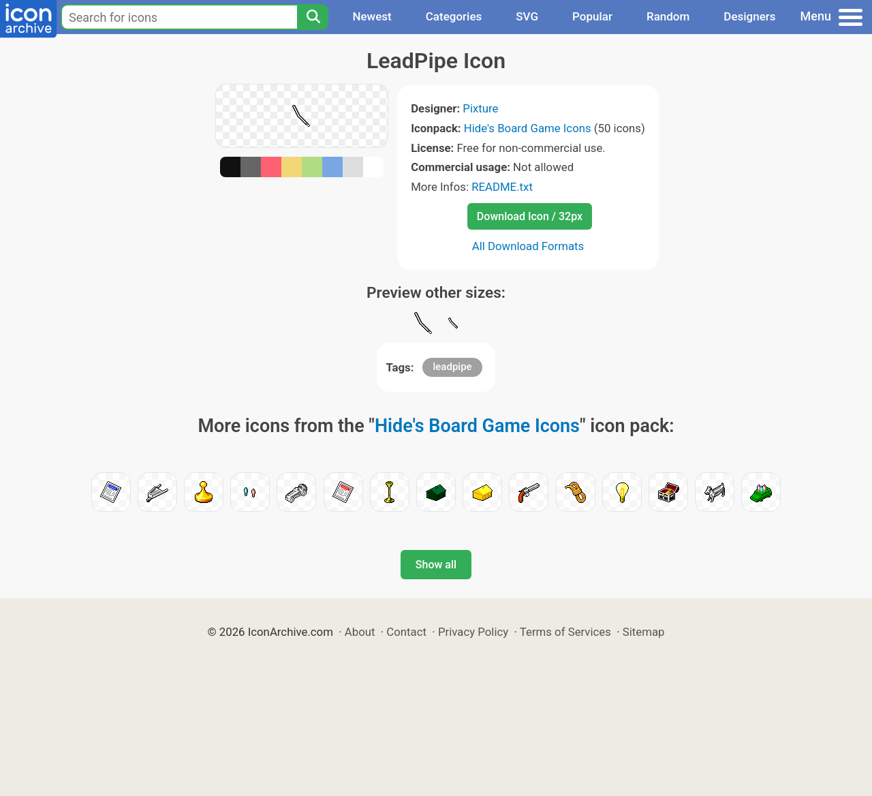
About (360, 632)
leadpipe (452, 367)
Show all (436, 564)
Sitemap (644, 632)
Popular (592, 16)
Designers (749, 16)
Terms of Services (565, 632)
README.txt (502, 187)
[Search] (312, 17)
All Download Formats (528, 246)
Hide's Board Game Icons (527, 128)
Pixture (480, 108)
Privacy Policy (473, 632)
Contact (406, 632)
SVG (527, 16)
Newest (371, 16)
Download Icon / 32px (529, 216)
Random (668, 16)
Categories (454, 16)
